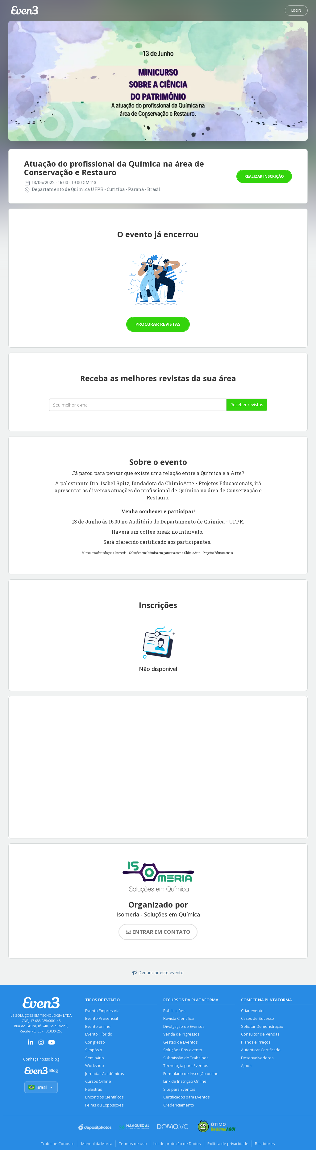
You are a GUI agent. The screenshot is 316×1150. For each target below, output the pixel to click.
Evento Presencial (101, 1018)
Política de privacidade (227, 1143)
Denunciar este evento (158, 972)
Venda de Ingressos (181, 1034)
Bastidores (265, 1143)
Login (296, 10)
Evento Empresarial (102, 1010)
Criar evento (252, 1010)
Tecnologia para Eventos (185, 1065)
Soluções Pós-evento (182, 1050)
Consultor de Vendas (260, 1034)
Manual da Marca (96, 1143)
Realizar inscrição (264, 176)
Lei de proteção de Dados (177, 1143)
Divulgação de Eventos (183, 1026)
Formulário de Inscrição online (190, 1073)
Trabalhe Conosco (58, 1143)
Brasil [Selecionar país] (41, 1087)
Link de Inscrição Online (184, 1081)
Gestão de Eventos (180, 1042)
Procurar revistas (158, 324)
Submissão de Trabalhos (185, 1058)
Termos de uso (133, 1143)
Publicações (174, 1010)
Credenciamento (178, 1105)
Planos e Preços (255, 1042)
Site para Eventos (179, 1089)
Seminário (94, 1058)
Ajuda (246, 1065)
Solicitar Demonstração (262, 1026)
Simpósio (93, 1050)
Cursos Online (98, 1081)
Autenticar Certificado (261, 1050)
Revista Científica (178, 1018)
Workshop (94, 1065)
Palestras (93, 1089)
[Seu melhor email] (138, 405)
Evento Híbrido (98, 1034)
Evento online (97, 1026)
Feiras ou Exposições (104, 1105)
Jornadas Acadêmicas (104, 1073)
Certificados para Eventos (186, 1097)
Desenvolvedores (257, 1058)
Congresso (95, 1042)
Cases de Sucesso (257, 1018)
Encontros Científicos (104, 1097)
